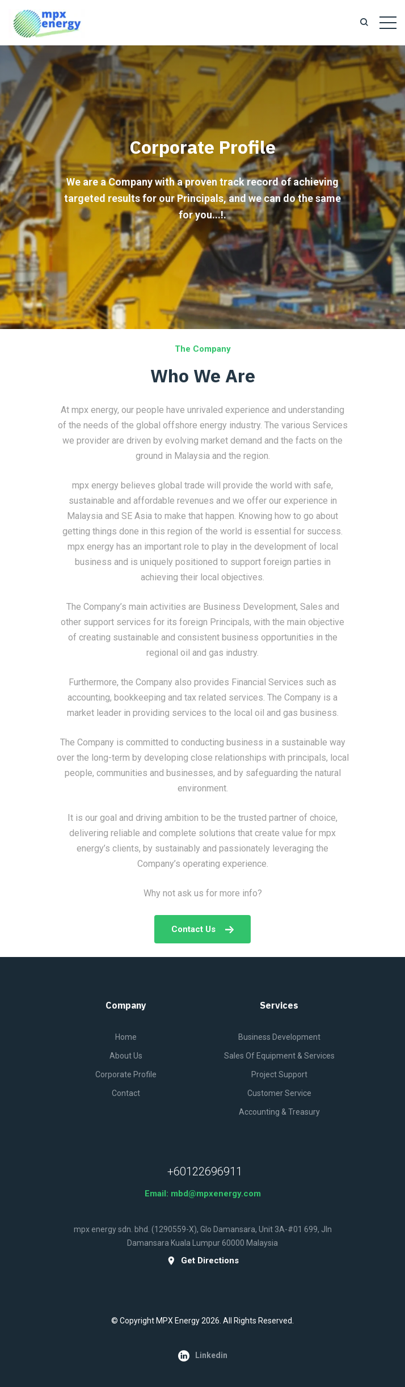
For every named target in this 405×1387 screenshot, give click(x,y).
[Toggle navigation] (387, 22)
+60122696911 (204, 1171)
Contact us (202, 929)
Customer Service (279, 1093)
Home (126, 1037)
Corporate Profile (126, 1074)
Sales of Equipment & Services (279, 1055)
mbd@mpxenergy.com (216, 1193)
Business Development (279, 1037)
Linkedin (202, 1355)
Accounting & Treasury (279, 1111)
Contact (126, 1093)
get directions (203, 1261)
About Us (125, 1055)
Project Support (279, 1074)
